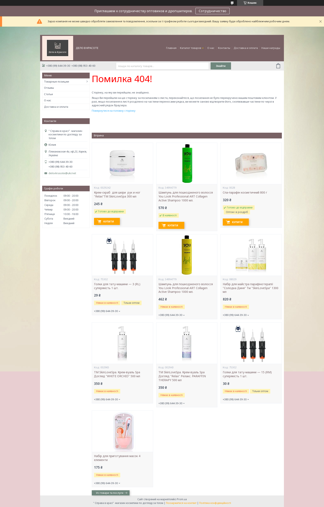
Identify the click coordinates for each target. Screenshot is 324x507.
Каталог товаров (190, 48)
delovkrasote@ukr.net (62, 173)
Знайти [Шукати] (221, 65)
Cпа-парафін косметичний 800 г (245, 192)
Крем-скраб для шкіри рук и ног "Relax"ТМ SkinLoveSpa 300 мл (117, 194)
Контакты (224, 48)
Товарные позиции (56, 81)
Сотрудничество (212, 11)
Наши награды (270, 48)
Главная (171, 48)
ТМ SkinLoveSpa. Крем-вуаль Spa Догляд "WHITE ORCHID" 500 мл (117, 374)
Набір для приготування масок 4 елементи (117, 458)
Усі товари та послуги (109, 493)
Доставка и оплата (246, 48)
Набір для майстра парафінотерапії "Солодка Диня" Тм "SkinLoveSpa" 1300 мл (250, 288)
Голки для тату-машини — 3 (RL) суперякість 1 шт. (117, 286)
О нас (210, 48)
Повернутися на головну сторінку (114, 110)
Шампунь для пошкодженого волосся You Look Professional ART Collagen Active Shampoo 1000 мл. (185, 196)
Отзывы (49, 88)
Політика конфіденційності (215, 503)
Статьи (48, 94)
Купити (108, 221)
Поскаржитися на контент (181, 503)
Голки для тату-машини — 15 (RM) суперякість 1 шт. (247, 374)
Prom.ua (182, 499)
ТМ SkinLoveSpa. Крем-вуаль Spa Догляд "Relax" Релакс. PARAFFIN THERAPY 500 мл (182, 376)
